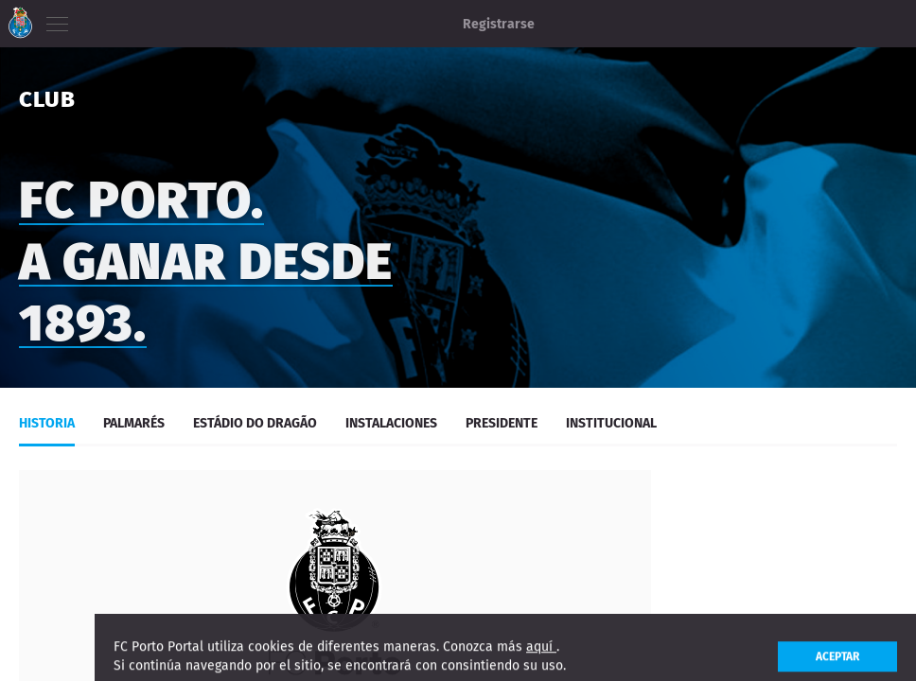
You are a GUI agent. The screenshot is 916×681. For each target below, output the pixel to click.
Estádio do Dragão (255, 423)
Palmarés (134, 423)
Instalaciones (391, 423)
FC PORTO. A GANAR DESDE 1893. (206, 268)
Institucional (611, 423)
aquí (541, 658)
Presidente (501, 423)
